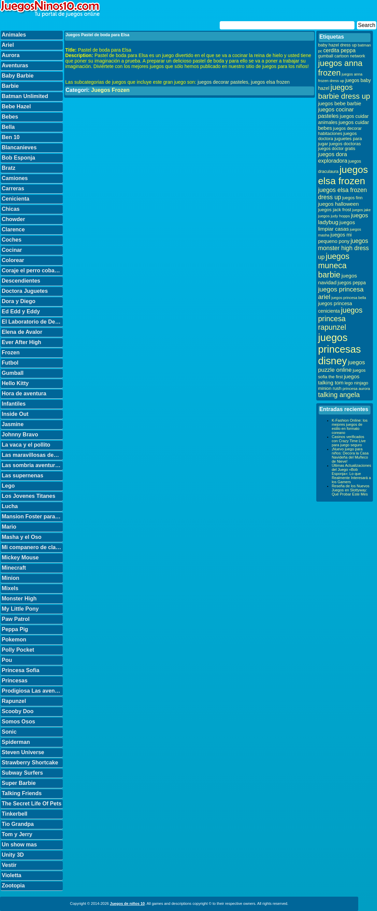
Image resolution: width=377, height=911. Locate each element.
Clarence (13, 229)
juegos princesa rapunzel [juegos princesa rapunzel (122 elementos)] (340, 318)
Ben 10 (10, 137)
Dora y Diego (18, 301)
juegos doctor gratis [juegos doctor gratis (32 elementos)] (336, 148)
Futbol (10, 363)
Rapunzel (14, 701)
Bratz (8, 168)
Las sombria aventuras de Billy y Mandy (32, 465)
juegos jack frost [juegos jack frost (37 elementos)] (334, 209)
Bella (8, 127)
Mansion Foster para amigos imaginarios (32, 516)
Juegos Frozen (110, 90)
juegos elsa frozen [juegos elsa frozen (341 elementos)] (343, 175)
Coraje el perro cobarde (32, 270)
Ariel (8, 45)
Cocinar (12, 250)
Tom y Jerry (17, 834)
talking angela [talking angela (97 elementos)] (339, 394)
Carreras (13, 188)
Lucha (10, 506)
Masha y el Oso (22, 537)
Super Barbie (19, 783)
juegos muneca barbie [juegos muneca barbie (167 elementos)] (333, 265)
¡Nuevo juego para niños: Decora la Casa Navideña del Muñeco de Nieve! (350, 455)
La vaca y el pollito (26, 445)
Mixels (10, 588)
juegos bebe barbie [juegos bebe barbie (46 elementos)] (339, 103)
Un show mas (19, 844)
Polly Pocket (18, 650)
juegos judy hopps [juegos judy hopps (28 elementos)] (334, 216)
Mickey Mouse (20, 557)
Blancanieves (19, 147)
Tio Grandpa (18, 824)
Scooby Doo (17, 711)
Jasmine (13, 424)
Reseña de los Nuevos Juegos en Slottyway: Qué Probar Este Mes (350, 490)
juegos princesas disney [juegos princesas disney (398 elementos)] (339, 349)
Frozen (10, 352)
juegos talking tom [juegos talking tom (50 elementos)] (338, 379)
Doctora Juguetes (25, 291)
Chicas (10, 209)
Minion (10, 578)
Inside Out (15, 414)
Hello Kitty (15, 383)
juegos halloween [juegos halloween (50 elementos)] (338, 204)
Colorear (13, 260)
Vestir (9, 865)
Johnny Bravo (20, 434)
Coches (11, 240)
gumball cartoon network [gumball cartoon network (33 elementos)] (341, 56)
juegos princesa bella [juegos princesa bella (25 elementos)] (348, 298)
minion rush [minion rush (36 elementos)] (330, 388)
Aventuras (15, 65)
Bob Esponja (18, 158)
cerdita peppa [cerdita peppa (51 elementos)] (339, 50)
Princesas (15, 680)
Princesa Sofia (20, 670)
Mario (9, 527)
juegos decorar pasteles (223, 82)
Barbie (10, 86)
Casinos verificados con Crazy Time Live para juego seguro (349, 441)
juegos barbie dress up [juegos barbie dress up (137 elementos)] (344, 91)
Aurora (10, 55)
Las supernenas (22, 475)
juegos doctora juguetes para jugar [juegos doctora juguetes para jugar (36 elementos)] (340, 138)
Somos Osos (18, 721)
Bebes (10, 117)
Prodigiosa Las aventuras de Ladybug (32, 691)
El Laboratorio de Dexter (32, 322)
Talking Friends (22, 793)
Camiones (15, 178)
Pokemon (14, 639)
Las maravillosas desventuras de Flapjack (32, 455)
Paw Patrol (16, 619)
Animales (14, 35)
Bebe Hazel (16, 106)
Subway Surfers (22, 773)
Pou (7, 660)
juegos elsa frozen (270, 82)
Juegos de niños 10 (127, 903)
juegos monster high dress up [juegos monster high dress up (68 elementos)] (343, 248)
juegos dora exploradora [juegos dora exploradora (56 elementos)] (332, 157)
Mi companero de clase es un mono (32, 547)
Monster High (19, 598)
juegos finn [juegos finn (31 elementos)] (352, 197)
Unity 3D (13, 855)
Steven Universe (23, 752)
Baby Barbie (17, 76)
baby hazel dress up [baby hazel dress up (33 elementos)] (337, 45)
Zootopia (13, 885)
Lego (8, 486)
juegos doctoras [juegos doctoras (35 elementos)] (345, 143)
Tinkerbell (14, 814)
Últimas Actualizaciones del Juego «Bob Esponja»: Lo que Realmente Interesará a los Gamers (351, 473)
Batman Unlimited (25, 96)
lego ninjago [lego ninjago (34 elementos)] (356, 382)
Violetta (11, 875)
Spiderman (16, 742)
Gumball (13, 373)
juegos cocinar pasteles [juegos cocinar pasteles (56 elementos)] (336, 112)
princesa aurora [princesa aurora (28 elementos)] (356, 388)
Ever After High (21, 342)
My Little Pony (20, 609)
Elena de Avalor (22, 332)
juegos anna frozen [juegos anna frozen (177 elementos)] (340, 67)
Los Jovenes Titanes (28, 496)
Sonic (9, 732)
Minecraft (14, 568)
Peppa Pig (15, 629)
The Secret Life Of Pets (31, 803)
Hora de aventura (24, 393)
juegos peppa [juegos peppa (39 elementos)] (351, 282)
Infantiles (14, 404)
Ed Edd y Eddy (21, 311)
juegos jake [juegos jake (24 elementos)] (361, 210)
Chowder (13, 219)
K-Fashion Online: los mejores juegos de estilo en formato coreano (349, 426)
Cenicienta (15, 199)
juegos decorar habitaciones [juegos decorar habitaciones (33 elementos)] (340, 131)
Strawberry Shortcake (30, 762)
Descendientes (21, 281)
